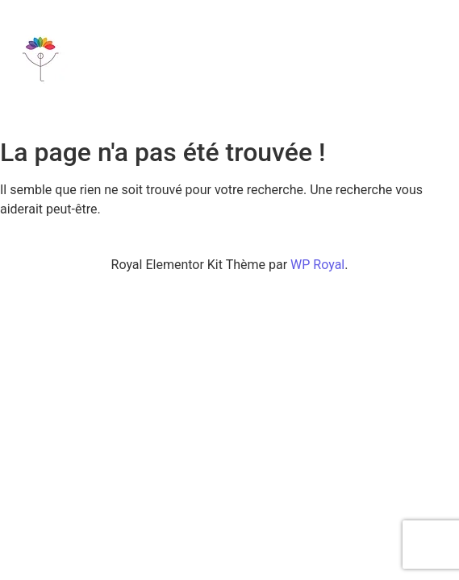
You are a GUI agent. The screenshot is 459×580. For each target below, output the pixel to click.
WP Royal (317, 264)
